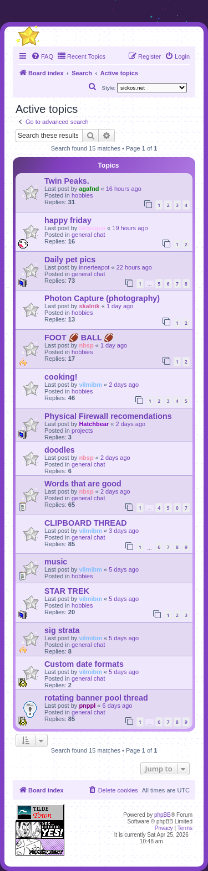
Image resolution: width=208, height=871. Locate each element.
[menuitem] (42, 56)
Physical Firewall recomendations (108, 416)
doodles (59, 449)
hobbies (82, 195)
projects (82, 430)
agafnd (89, 188)
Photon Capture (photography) (102, 298)
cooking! (61, 376)
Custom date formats (84, 664)
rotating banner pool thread (96, 697)
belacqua (92, 228)
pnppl (87, 705)
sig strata (62, 630)
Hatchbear (94, 424)
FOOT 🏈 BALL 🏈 (79, 337)
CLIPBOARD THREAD (85, 523)
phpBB (162, 815)
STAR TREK (66, 591)
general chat (88, 234)
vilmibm (90, 384)
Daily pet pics (69, 259)
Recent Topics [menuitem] (81, 56)
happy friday (68, 220)
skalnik (89, 306)
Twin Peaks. (66, 181)
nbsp (86, 345)
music (55, 561)
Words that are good (82, 483)
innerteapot (94, 267)
